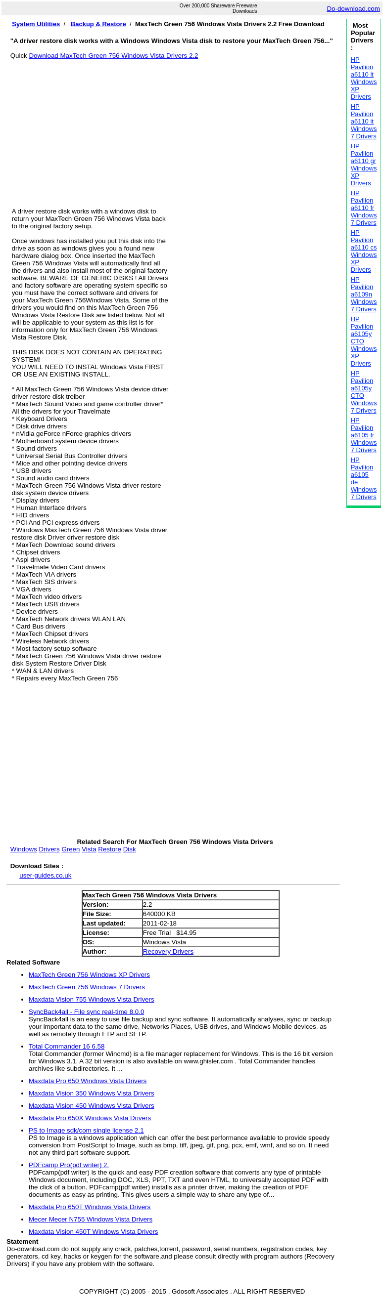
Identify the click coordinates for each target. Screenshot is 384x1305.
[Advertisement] (175, 128)
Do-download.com (353, 8)
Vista (89, 849)
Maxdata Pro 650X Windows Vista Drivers (90, 1118)
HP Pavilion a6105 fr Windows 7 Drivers (364, 435)
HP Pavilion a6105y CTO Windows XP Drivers (364, 341)
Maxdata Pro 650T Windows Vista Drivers (89, 1207)
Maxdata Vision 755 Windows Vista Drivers (91, 999)
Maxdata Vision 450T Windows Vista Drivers (93, 1231)
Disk (129, 849)
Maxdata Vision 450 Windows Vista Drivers (91, 1105)
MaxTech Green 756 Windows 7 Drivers (87, 987)
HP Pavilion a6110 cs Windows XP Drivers (364, 251)
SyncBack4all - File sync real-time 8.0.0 (86, 1011)
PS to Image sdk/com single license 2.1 (86, 1130)
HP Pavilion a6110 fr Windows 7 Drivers (364, 207)
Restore (109, 849)
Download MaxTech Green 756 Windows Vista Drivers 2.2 (113, 55)
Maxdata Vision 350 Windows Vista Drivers (91, 1093)
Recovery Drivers (168, 951)
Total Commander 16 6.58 (66, 1046)
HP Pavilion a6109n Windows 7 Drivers (364, 294)
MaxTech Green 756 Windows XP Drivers (89, 974)
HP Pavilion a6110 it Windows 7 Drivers (364, 121)
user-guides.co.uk (45, 875)
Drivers (49, 849)
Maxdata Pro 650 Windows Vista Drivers (87, 1081)
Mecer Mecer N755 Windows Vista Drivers (90, 1219)
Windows (23, 849)
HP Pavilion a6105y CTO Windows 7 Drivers (364, 392)
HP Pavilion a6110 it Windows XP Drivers (364, 78)
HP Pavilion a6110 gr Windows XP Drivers (364, 164)
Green (70, 849)
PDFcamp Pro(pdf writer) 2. (69, 1165)
